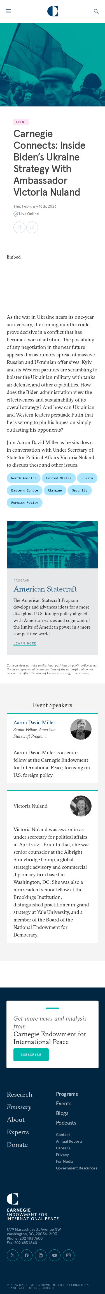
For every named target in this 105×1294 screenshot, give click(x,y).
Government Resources (76, 1168)
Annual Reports (69, 1141)
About (16, 1119)
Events (63, 1103)
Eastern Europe (24, 490)
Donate (17, 1144)
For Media (64, 1161)
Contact (63, 1134)
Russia (87, 478)
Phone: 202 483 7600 (25, 1238)
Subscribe (31, 1054)
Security (79, 490)
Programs (67, 1094)
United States (58, 478)
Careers (63, 1148)
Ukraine (55, 490)
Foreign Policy (24, 502)
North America (23, 478)
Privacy (62, 1154)
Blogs (62, 1113)
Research (19, 1094)
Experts (18, 1132)
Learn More (24, 643)
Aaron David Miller (34, 722)
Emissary (19, 1107)
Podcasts (66, 1122)
